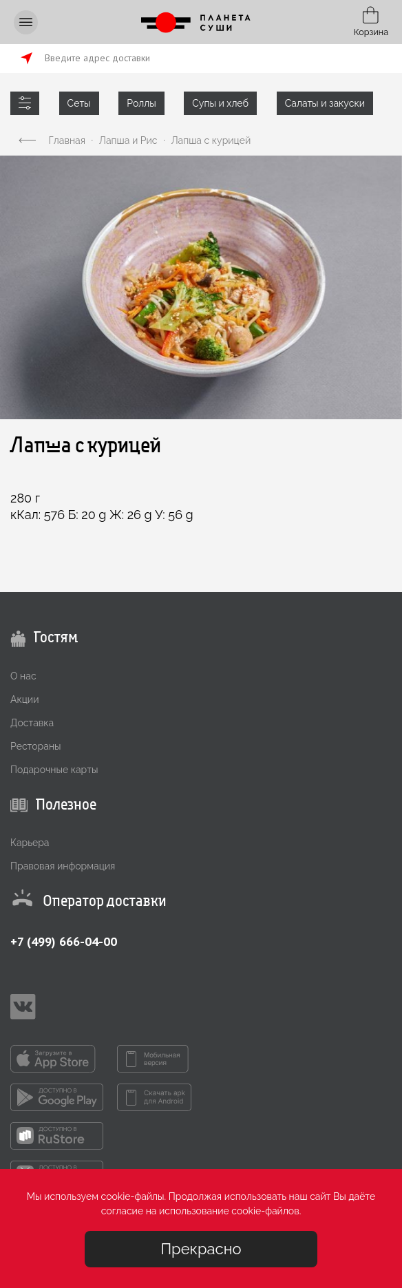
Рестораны (35, 746)
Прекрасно (200, 1249)
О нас (23, 676)
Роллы (141, 103)
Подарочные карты (54, 769)
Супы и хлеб (220, 103)
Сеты (79, 103)
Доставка (32, 722)
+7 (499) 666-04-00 (63, 941)
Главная (67, 140)
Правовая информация (62, 866)
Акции (24, 699)
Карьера (29, 842)
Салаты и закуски (325, 103)
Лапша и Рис (128, 140)
